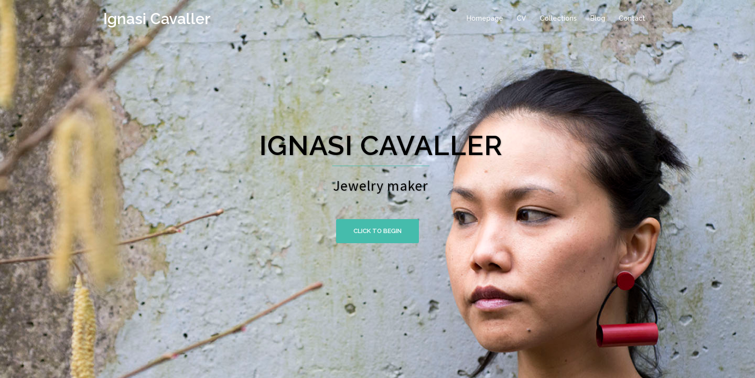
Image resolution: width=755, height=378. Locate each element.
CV (521, 18)
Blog (597, 18)
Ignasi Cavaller (156, 18)
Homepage (485, 18)
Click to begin (377, 231)
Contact (632, 18)
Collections (558, 18)
